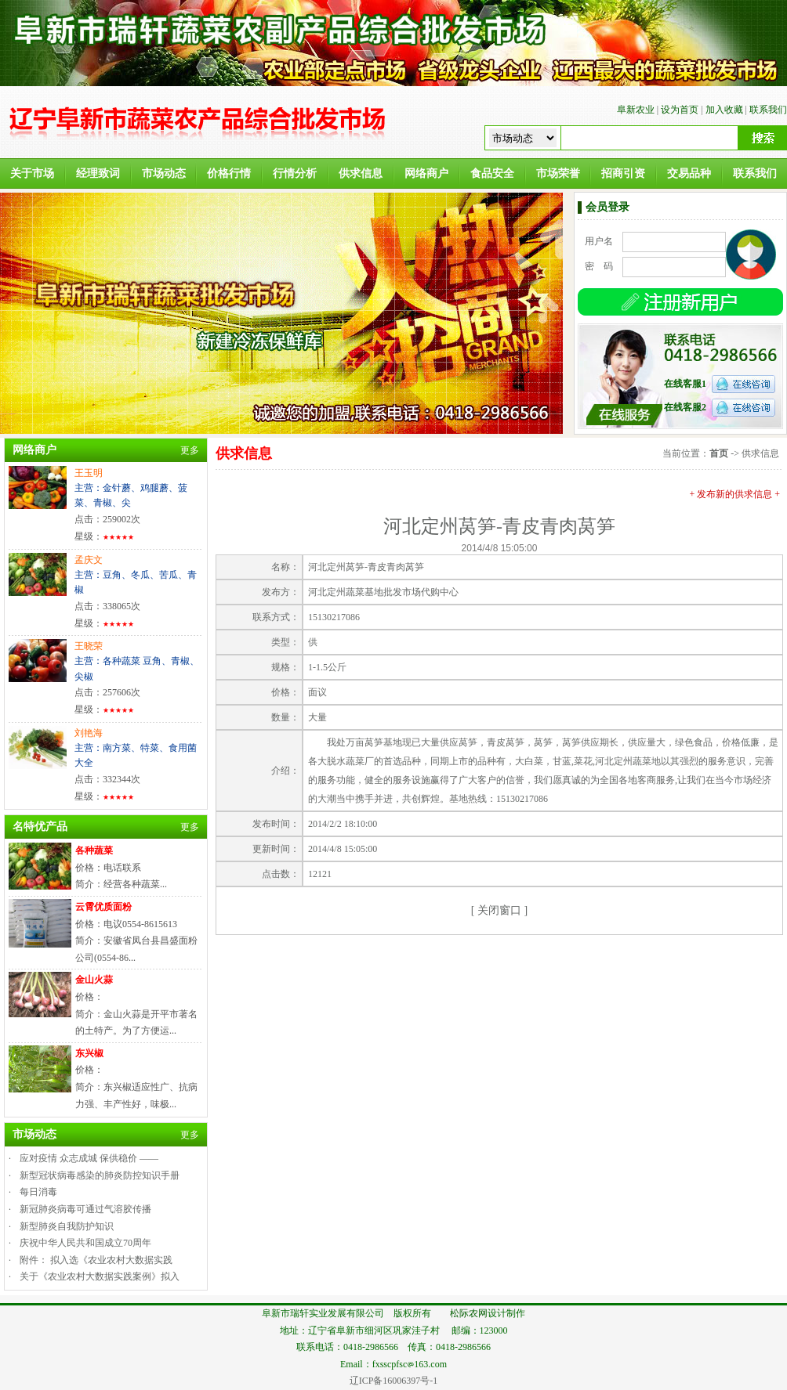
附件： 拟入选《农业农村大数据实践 (96, 1260)
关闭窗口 (499, 910)
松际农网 (469, 1313)
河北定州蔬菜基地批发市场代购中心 (383, 592)
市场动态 (164, 173)
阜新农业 (636, 109)
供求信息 (361, 173)
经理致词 (98, 173)
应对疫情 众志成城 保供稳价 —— (89, 1158)
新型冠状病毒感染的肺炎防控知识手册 (100, 1175)
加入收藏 (724, 109)
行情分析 (295, 173)
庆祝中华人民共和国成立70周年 (85, 1242)
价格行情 (229, 173)
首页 (718, 453)
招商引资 (623, 173)
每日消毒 (38, 1191)
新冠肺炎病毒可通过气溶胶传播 (85, 1209)
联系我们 (768, 109)
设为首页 (679, 109)
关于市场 (32, 173)
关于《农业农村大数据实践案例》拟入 (100, 1276)
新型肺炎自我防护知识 (67, 1226)
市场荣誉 (558, 173)
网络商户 (426, 173)
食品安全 (492, 173)
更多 (189, 450)
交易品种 (689, 173)
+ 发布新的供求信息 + (734, 494)
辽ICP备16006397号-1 (394, 1380)
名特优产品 (40, 826)
